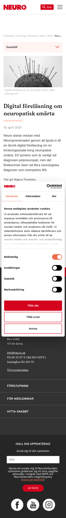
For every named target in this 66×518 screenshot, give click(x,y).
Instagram (49, 505)
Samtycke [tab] (12, 196)
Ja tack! (33, 488)
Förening (9, 35)
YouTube (33, 505)
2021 (49, 35)
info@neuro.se (16, 352)
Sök (47, 7)
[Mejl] (33, 459)
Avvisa (33, 328)
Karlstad (32, 35)
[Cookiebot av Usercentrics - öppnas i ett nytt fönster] (47, 186)
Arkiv (42, 35)
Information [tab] (33, 196)
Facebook (17, 505)
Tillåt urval (33, 316)
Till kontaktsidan (18, 370)
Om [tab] (54, 196)
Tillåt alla (33, 305)
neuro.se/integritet (33, 479)
